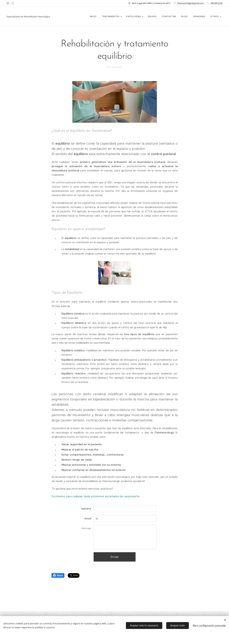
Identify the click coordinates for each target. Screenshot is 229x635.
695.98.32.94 (216, 3)
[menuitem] (95, 16)
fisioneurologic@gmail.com (190, 3)
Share (58, 575)
